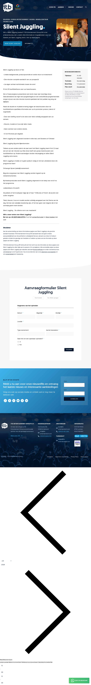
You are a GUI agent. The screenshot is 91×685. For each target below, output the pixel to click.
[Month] (6, 561)
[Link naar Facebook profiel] (13, 400)
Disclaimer (50, 457)
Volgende (69, 349)
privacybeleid (10, 254)
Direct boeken (50, 217)
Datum (19, 313)
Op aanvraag (81, 87)
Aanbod (62, 7)
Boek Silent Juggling (12, 43)
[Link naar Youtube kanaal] (18, 400)
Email (65, 390)
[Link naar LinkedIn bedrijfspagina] (26, 400)
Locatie (19, 322)
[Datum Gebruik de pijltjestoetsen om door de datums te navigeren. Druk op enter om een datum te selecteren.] (26, 317)
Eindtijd (58, 313)
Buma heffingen (38, 249)
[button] (86, 7)
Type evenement (23, 330)
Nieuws (71, 7)
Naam (65, 381)
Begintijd (39, 313)
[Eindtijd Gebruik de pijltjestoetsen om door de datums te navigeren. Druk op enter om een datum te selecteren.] (65, 317)
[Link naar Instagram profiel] (9, 400)
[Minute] (3, 672)
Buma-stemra (84, 457)
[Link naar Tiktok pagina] (5, 400)
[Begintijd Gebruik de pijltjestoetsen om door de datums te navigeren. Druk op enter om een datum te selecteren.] (46, 317)
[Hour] (3, 666)
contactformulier (37, 217)
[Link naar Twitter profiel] (22, 400)
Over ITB (52, 7)
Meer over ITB (15, 436)
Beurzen (6, 19)
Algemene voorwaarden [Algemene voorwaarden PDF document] (62, 457)
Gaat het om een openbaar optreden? (30, 339)
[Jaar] (11, 565)
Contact (79, 7)
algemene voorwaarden (48, 252)
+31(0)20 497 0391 (63, 431)
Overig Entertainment (19, 19)
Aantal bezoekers (52, 330)
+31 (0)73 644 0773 (18, 217)
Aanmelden (74, 399)
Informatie (29, 43)
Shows (32, 19)
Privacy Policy (74, 457)
